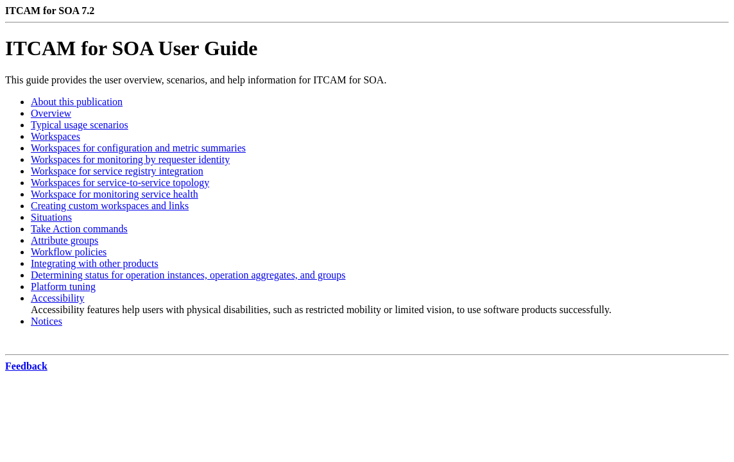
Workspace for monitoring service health (114, 194)
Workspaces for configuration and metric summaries (138, 147)
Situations (51, 217)
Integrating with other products (94, 263)
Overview (51, 113)
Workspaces (55, 136)
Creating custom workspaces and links (110, 205)
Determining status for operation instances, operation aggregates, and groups (188, 275)
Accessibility (58, 298)
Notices (46, 321)
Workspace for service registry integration (117, 171)
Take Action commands (79, 228)
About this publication (77, 101)
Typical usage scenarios (79, 124)
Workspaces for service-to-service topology (120, 182)
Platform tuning (63, 286)
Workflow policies (69, 251)
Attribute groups (64, 240)
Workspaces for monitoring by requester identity (130, 159)
